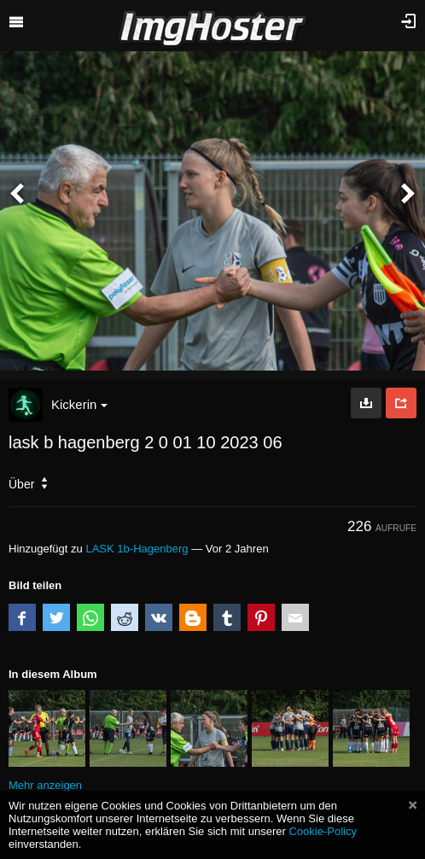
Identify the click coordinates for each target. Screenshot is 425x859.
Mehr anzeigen (45, 785)
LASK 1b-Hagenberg (136, 548)
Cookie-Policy (322, 831)
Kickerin (79, 404)
